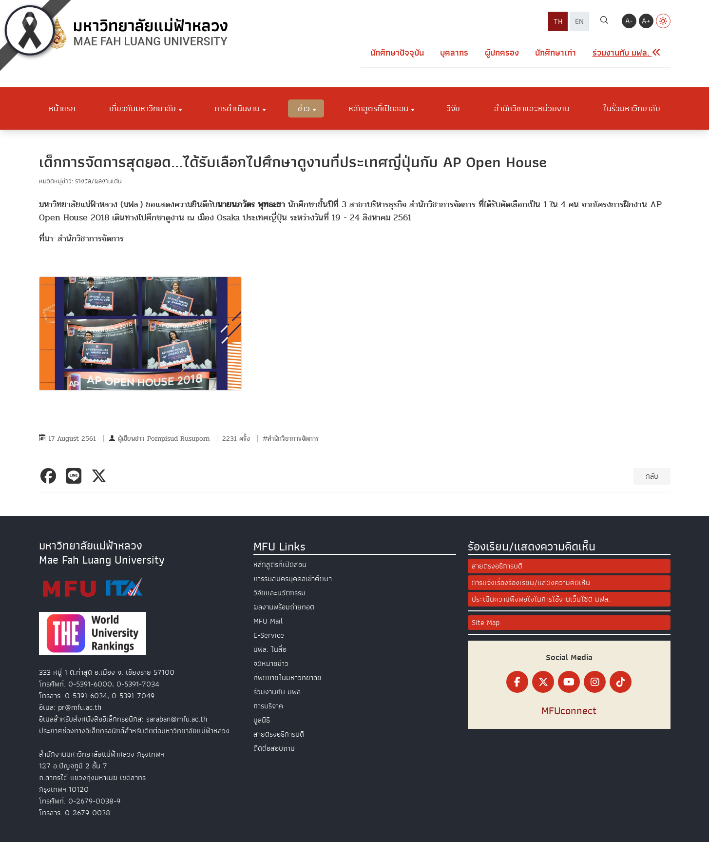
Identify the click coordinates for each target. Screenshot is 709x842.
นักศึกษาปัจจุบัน (397, 53)
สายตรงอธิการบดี (278, 734)
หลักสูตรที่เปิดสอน (378, 108)
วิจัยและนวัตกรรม (279, 593)
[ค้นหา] (604, 21)
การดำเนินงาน (237, 108)
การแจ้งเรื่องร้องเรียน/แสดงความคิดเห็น (531, 582)
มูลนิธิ (261, 720)
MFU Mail (268, 621)
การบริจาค (268, 706)
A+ (646, 21)
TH (558, 21)
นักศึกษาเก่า (555, 53)
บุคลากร (454, 53)
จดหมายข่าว (270, 663)
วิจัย (453, 108)
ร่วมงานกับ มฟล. (278, 692)
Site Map (485, 622)
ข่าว (304, 108)
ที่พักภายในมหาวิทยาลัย (287, 678)
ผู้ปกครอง (502, 53)
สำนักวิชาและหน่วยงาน (532, 108)
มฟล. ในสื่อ (270, 649)
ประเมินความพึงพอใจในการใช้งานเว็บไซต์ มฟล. (541, 599)
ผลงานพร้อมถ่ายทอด (283, 607)
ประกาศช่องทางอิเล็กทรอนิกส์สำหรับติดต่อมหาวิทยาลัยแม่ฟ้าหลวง (134, 731)
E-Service (268, 635)
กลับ (652, 476)
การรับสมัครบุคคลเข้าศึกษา (292, 579)
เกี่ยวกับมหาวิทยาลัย (142, 108)
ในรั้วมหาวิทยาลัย (631, 108)
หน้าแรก (62, 108)
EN (579, 21)
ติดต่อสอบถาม (274, 748)
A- (628, 21)
